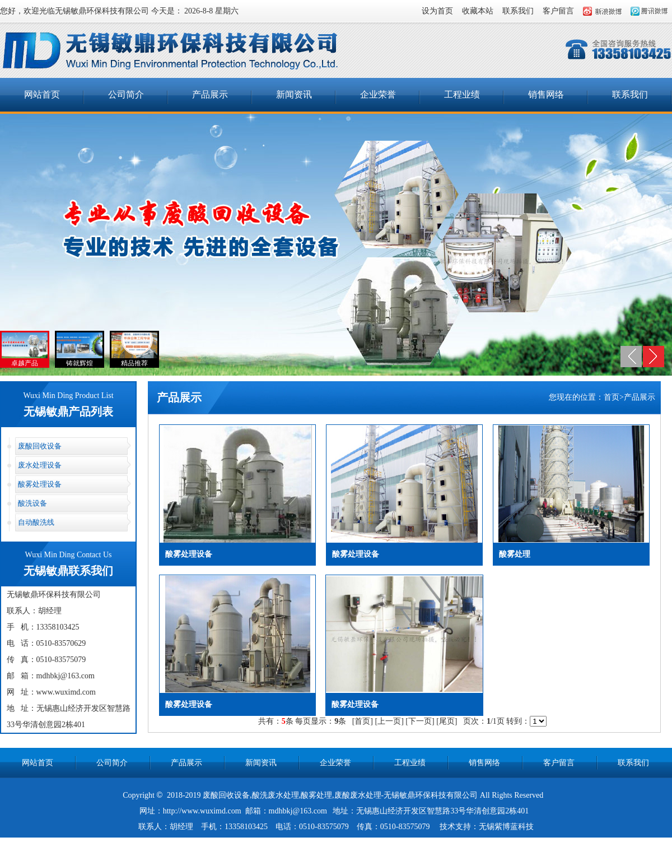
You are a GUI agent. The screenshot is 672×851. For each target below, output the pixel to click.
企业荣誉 (378, 94)
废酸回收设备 (40, 446)
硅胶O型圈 (280, 843)
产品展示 (210, 94)
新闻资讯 (294, 94)
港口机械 (363, 843)
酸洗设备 (32, 503)
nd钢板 (392, 843)
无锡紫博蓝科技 (506, 826)
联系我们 (518, 11)
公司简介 (126, 94)
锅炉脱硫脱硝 (324, 843)
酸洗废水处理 (275, 795)
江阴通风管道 (429, 843)
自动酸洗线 (36, 522)
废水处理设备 (40, 465)
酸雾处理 (316, 795)
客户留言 (558, 11)
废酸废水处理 (357, 795)
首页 (611, 397)
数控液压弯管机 (482, 843)
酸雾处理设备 (40, 484)
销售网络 (546, 94)
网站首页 (42, 94)
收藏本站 (477, 11)
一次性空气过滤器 (230, 843)
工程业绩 (462, 94)
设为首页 (437, 11)
